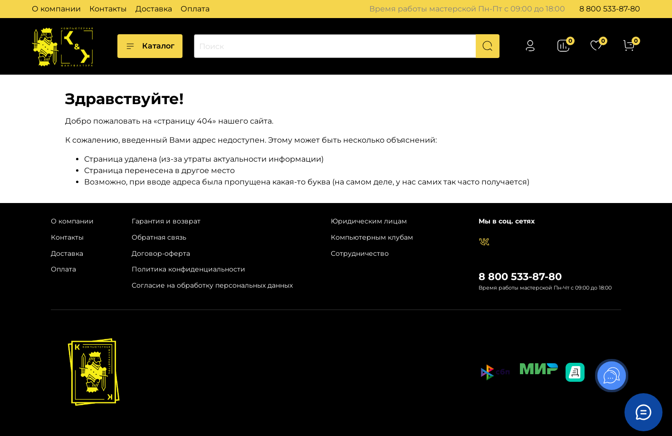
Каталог (149, 46)
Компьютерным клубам (372, 237)
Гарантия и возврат (166, 221)
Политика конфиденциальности (188, 269)
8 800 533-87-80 (609, 8)
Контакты (108, 8)
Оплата (195, 8)
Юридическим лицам (369, 221)
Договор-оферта (161, 253)
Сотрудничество (360, 253)
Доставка (153, 8)
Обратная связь (159, 237)
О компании (56, 8)
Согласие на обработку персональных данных (212, 285)
